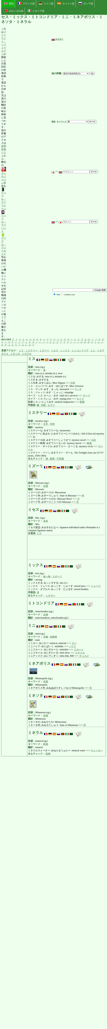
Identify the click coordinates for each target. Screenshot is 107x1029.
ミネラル (27, 353)
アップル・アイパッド (3, 221)
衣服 (45, 637)
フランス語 (26, 3)
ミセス (54, 350)
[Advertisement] (29, 183)
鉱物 (48, 753)
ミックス (65, 350)
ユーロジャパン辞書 (3, 177)
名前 (45, 521)
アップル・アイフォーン (3, 199)
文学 (45, 424)
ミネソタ (15, 353)
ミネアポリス (40, 663)
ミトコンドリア (80, 350)
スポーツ (57, 576)
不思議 (60, 458)
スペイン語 (65, 3)
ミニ (92, 350)
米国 (45, 486)
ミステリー (31, 350)
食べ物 (46, 576)
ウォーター (96, 750)
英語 (9, 3)
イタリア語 (35, 11)
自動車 (53, 637)
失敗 (43, 405)
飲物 (45, 744)
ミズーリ (44, 350)
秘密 (52, 458)
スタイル (80, 652)
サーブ (86, 395)
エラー (51, 405)
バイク (72, 646)
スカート (79, 649)
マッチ (78, 389)
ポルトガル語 (13, 11)
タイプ (80, 398)
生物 (45, 614)
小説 (93, 440)
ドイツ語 (46, 3)
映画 (89, 443)
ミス (21, 350)
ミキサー (50, 595)
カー (74, 643)
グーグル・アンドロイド (3, 244)
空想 (52, 424)
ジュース (96, 586)
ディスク (84, 656)
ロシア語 (86, 3)
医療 (82, 402)
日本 (72, 383)
